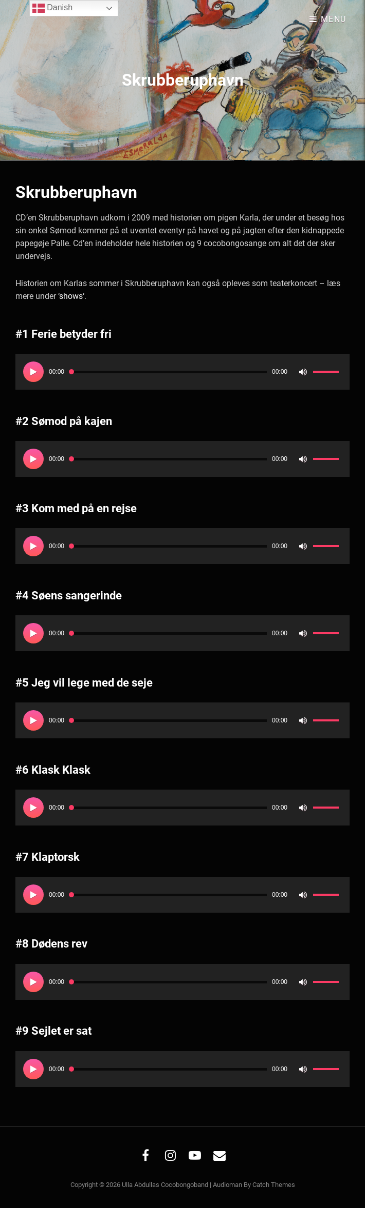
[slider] (168, 372)
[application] (182, 372)
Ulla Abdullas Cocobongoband (165, 1185)
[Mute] (303, 371)
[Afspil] (33, 371)
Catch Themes (273, 1185)
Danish (52, 8)
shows (71, 296)
